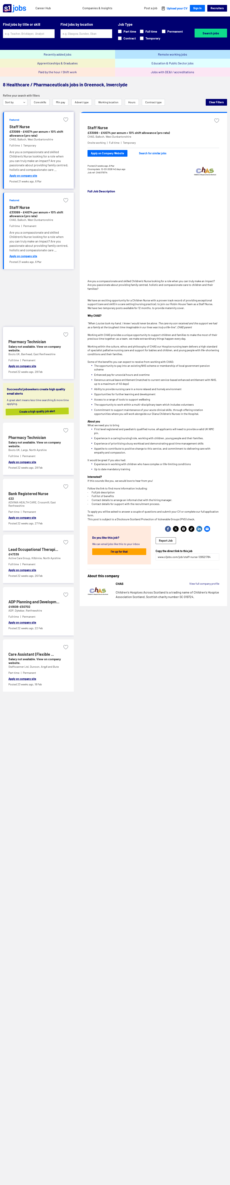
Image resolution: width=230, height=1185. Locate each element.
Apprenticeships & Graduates (57, 63)
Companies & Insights (97, 8)
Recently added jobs (57, 54)
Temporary (150, 38)
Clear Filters (216, 102)
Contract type (153, 102)
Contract (127, 38)
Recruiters (217, 8)
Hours (131, 102)
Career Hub (43, 8)
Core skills (40, 102)
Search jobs (211, 33)
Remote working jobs (172, 54)
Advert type (81, 102)
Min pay (60, 102)
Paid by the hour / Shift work (57, 72)
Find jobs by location (76, 24)
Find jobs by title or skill (21, 24)
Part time (127, 31)
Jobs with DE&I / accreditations (172, 72)
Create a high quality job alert (37, 411)
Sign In (197, 8)
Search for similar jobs (152, 153)
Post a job (150, 8)
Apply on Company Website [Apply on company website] (107, 153)
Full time (148, 31)
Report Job (166, 540)
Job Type (125, 24)
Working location (108, 102)
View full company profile (204, 583)
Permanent (172, 31)
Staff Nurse (97, 127)
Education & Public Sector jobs (173, 63)
